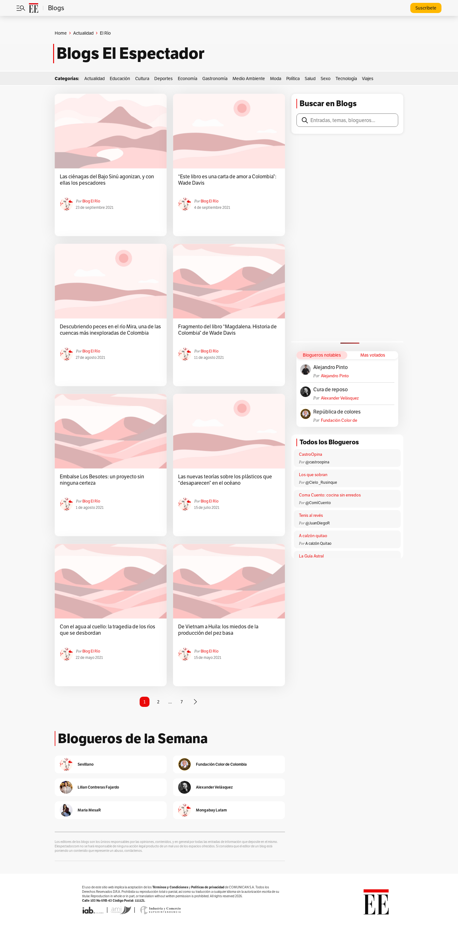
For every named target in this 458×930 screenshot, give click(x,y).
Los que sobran (313, 474)
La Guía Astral (311, 556)
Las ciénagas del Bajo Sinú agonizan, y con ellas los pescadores (107, 180)
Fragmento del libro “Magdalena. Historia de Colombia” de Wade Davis (227, 330)
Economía (187, 78)
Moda (275, 78)
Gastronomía (214, 78)
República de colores (337, 412)
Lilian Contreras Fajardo (98, 787)
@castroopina (317, 462)
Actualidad (83, 33)
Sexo (325, 78)
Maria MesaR (89, 810)
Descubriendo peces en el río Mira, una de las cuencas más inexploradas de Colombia (110, 330)
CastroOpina (310, 454)
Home (61, 33)
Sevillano (86, 764)
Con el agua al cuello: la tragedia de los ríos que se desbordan (107, 630)
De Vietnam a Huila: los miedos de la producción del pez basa (218, 630)
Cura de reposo (330, 389)
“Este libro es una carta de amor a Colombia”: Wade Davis (227, 180)
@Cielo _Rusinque (321, 482)
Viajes (367, 78)
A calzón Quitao (318, 543)
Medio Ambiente (248, 78)
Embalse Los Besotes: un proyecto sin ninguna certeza (102, 480)
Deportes (163, 78)
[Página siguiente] (195, 702)
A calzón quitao (313, 535)
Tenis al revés (311, 515)
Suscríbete (425, 8)
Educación (120, 78)
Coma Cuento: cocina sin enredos (330, 495)
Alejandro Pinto (330, 367)
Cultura (142, 78)
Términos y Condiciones (170, 887)
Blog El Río (91, 201)
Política (293, 78)
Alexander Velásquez (340, 398)
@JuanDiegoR (317, 523)
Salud (310, 78)
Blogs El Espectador (131, 53)
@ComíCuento (318, 502)
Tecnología (346, 78)
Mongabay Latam (211, 810)
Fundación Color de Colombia (339, 420)
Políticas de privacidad (207, 887)
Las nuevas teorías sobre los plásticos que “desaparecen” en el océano (225, 480)
